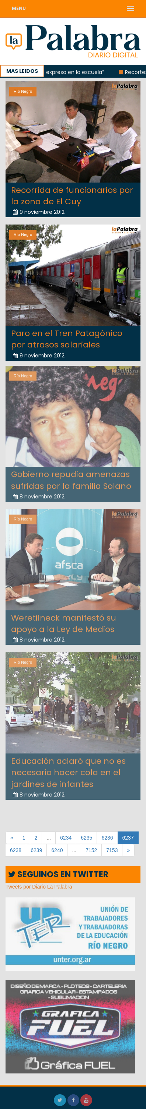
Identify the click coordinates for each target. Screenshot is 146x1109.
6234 (66, 838)
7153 (112, 850)
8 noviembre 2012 (39, 494)
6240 (57, 850)
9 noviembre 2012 (39, 212)
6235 (86, 838)
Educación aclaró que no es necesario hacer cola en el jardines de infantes (68, 770)
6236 (107, 838)
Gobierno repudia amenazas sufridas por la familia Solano (71, 477)
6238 (15, 850)
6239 (36, 850)
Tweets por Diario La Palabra (39, 887)
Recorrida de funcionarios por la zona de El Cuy (72, 195)
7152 (91, 850)
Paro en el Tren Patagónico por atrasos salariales (66, 339)
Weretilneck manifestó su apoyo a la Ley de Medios (63, 621)
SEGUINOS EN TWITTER (58, 874)
